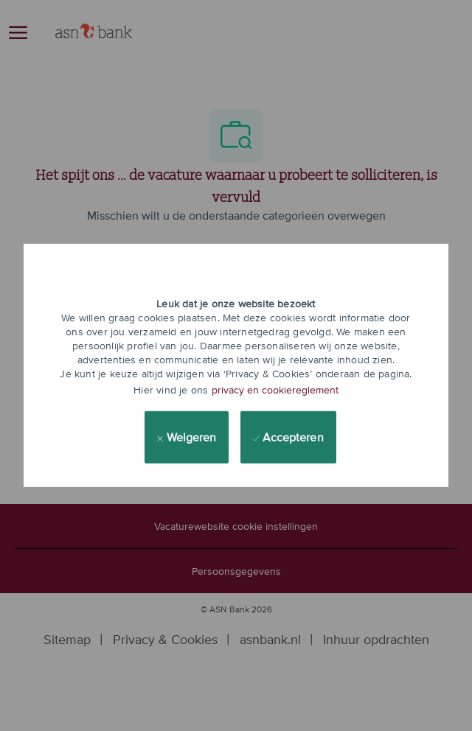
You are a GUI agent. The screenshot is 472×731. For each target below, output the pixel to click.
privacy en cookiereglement (275, 390)
